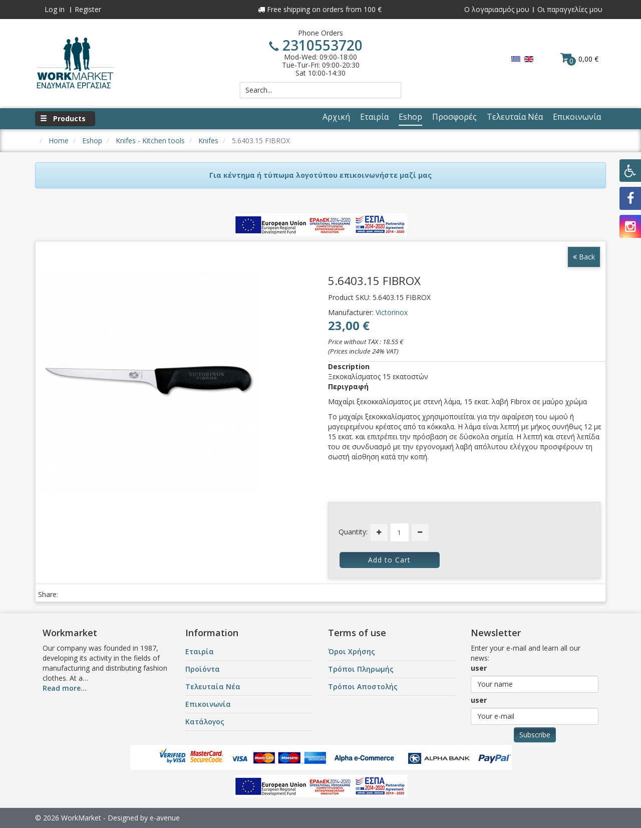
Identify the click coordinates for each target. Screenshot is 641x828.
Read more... (65, 688)
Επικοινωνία (208, 704)
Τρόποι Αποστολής (363, 686)
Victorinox (392, 312)
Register (88, 9)
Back (584, 256)
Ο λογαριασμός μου (496, 9)
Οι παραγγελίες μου (569, 9)
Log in (55, 9)
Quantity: (353, 531)
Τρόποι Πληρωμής (361, 669)
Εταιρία (199, 651)
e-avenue (165, 817)
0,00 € (579, 59)
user (479, 668)
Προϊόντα (202, 669)
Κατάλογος (204, 721)
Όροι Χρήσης (351, 651)
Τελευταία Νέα (212, 686)
